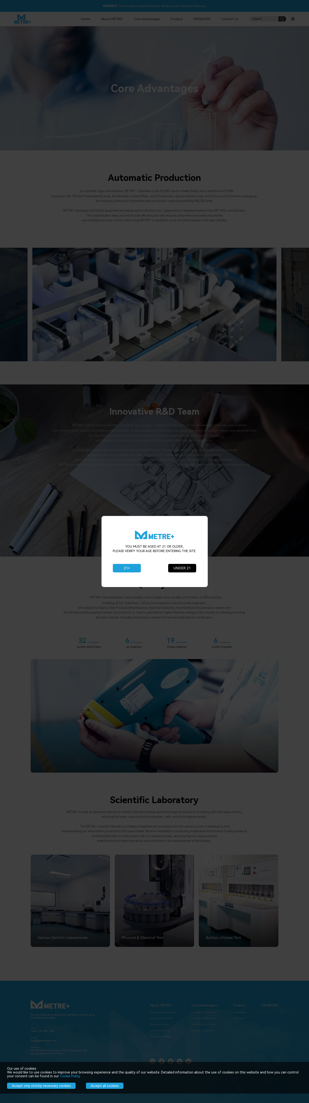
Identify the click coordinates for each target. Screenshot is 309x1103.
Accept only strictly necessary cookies (41, 1086)
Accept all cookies (105, 1086)
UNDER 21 (182, 568)
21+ (127, 568)
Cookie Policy (70, 1076)
